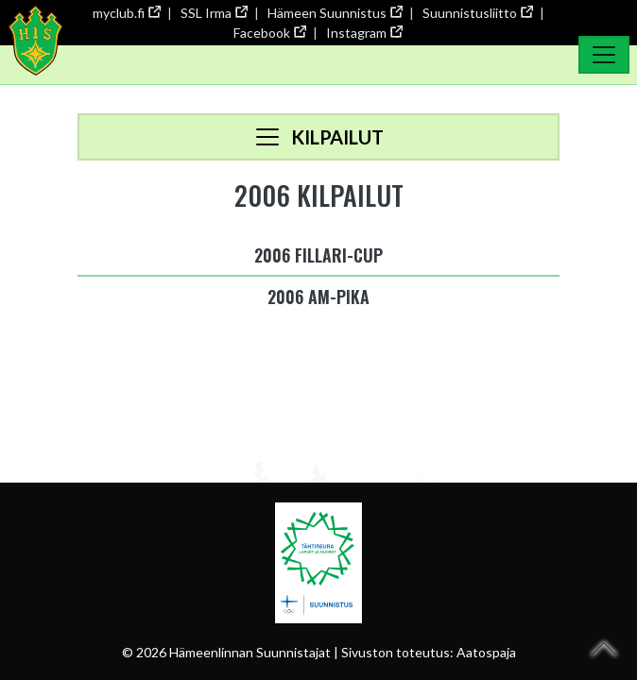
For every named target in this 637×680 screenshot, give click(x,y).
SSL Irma (214, 13)
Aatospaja (486, 652)
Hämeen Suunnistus (334, 13)
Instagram (364, 33)
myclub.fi (126, 13)
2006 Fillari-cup (318, 255)
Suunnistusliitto (477, 13)
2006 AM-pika (318, 296)
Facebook (269, 33)
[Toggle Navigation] (603, 55)
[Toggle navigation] (318, 137)
